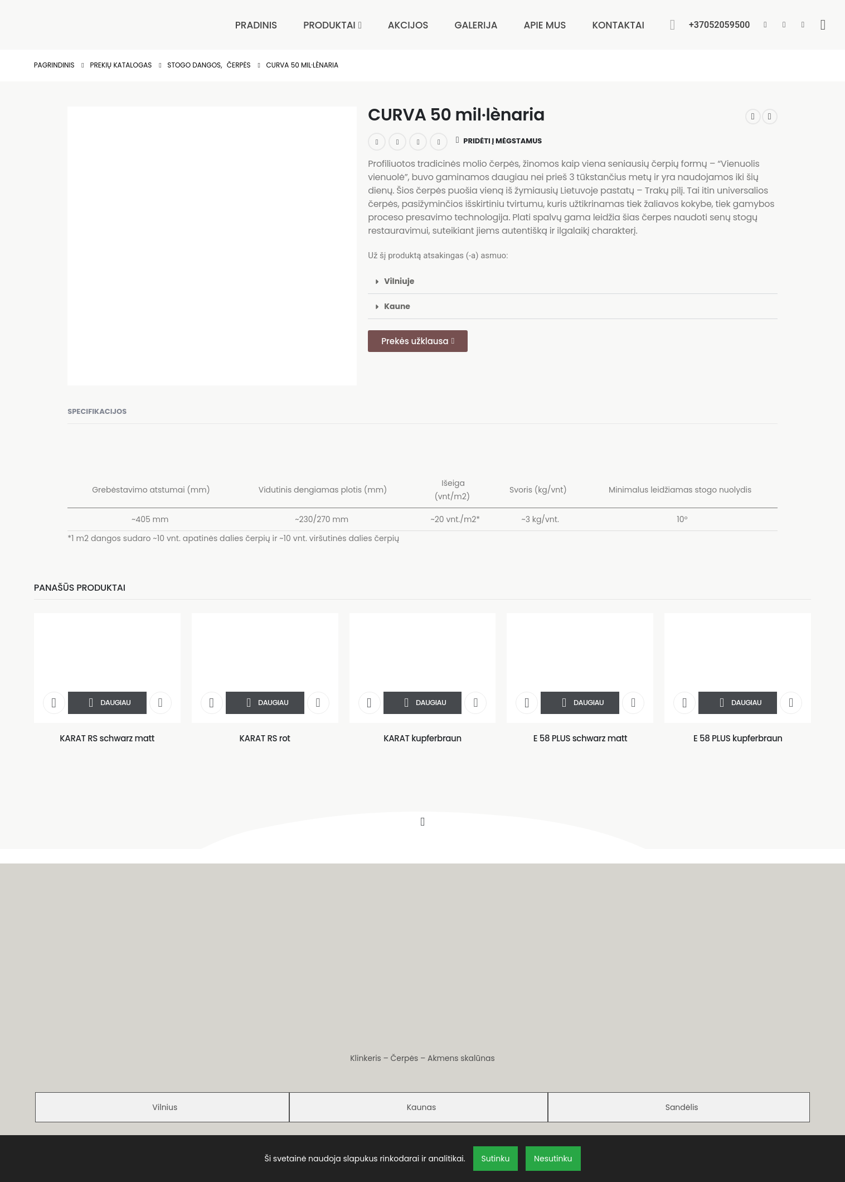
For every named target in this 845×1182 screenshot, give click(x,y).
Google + (397, 142)
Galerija (475, 25)
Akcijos (408, 25)
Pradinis (256, 25)
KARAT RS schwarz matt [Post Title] (107, 738)
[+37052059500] (719, 29)
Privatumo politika (422, 1083)
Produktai (329, 25)
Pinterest (418, 142)
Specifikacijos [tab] (97, 411)
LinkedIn (377, 142)
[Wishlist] (823, 24)
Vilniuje (399, 281)
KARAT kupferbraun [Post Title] (422, 738)
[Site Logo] (94, 20)
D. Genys (438, 1109)
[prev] (753, 116)
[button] (672, 24)
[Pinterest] (784, 24)
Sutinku (496, 1158)
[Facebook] (765, 24)
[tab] (162, 1018)
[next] (770, 116)
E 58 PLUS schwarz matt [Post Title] (580, 738)
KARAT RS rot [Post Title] (264, 738)
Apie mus (545, 25)
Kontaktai (618, 25)
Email (439, 142)
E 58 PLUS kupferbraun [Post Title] (738, 738)
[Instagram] (803, 24)
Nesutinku (553, 1158)
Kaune (397, 306)
